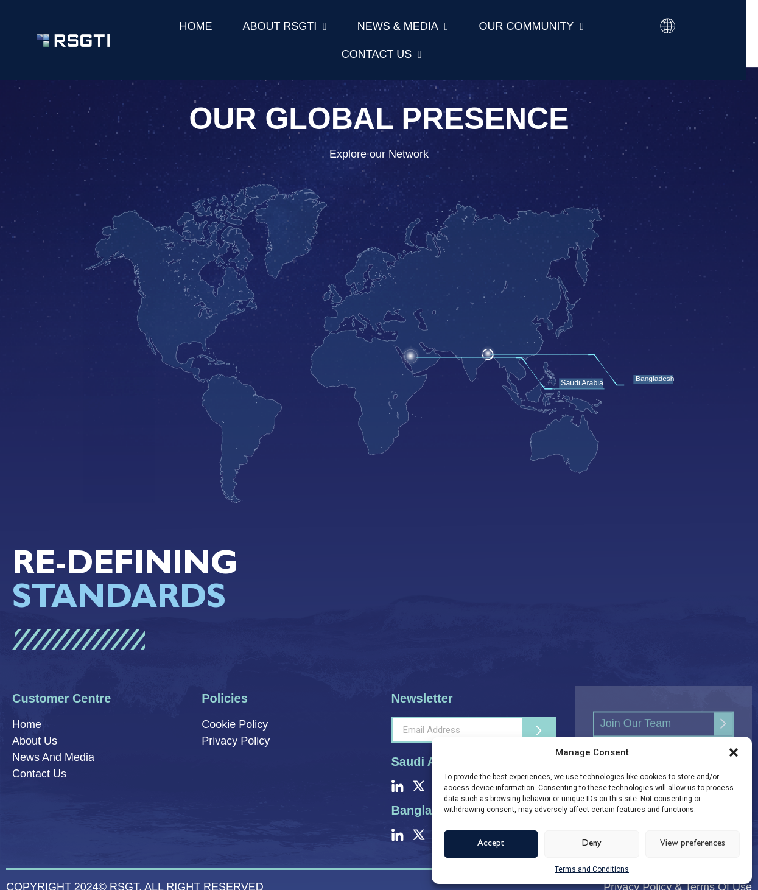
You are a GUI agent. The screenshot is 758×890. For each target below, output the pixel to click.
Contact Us (382, 54)
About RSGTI (285, 26)
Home (196, 26)
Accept (491, 844)
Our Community (531, 26)
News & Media (403, 26)
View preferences (692, 844)
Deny (592, 844)
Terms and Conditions (592, 869)
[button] (734, 752)
